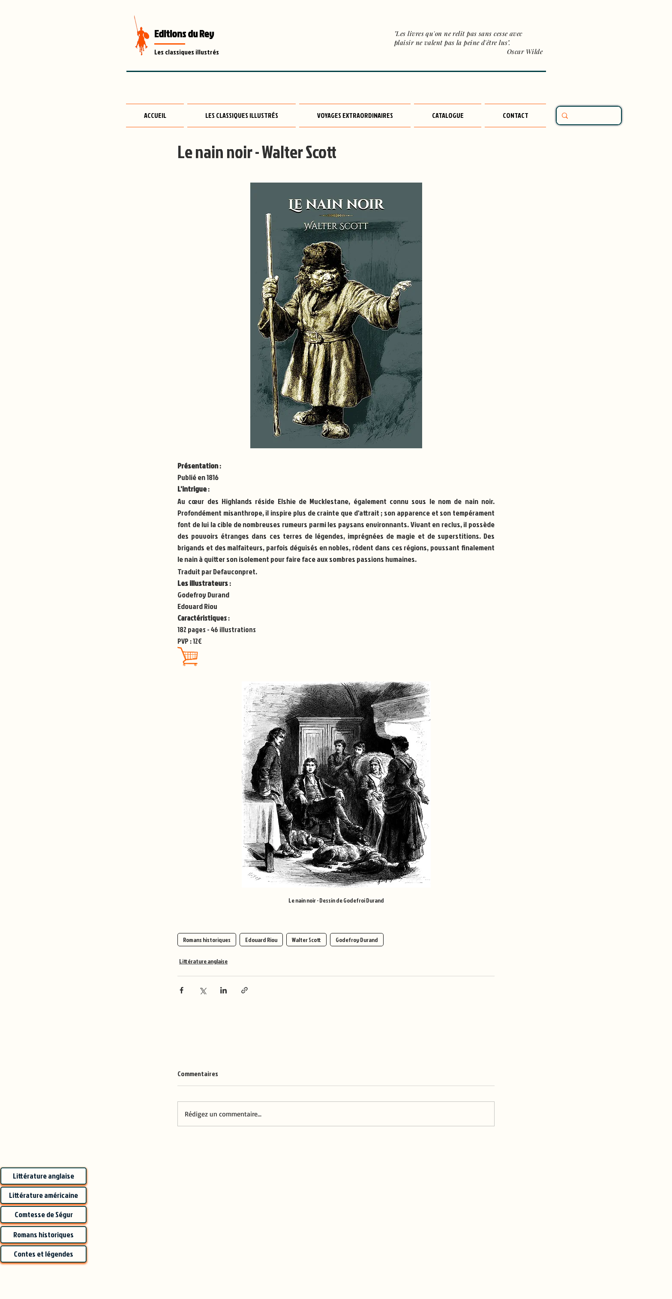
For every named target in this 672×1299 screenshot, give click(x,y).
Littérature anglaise (203, 961)
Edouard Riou (261, 940)
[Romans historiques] (43, 1234)
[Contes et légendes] (43, 1254)
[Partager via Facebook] (181, 990)
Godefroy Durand (357, 940)
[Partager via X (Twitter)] (202, 990)
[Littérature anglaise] (43, 1176)
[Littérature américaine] (43, 1195)
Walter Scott (306, 940)
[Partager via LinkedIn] (223, 990)
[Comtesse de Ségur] (43, 1214)
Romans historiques (207, 940)
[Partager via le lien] (244, 990)
